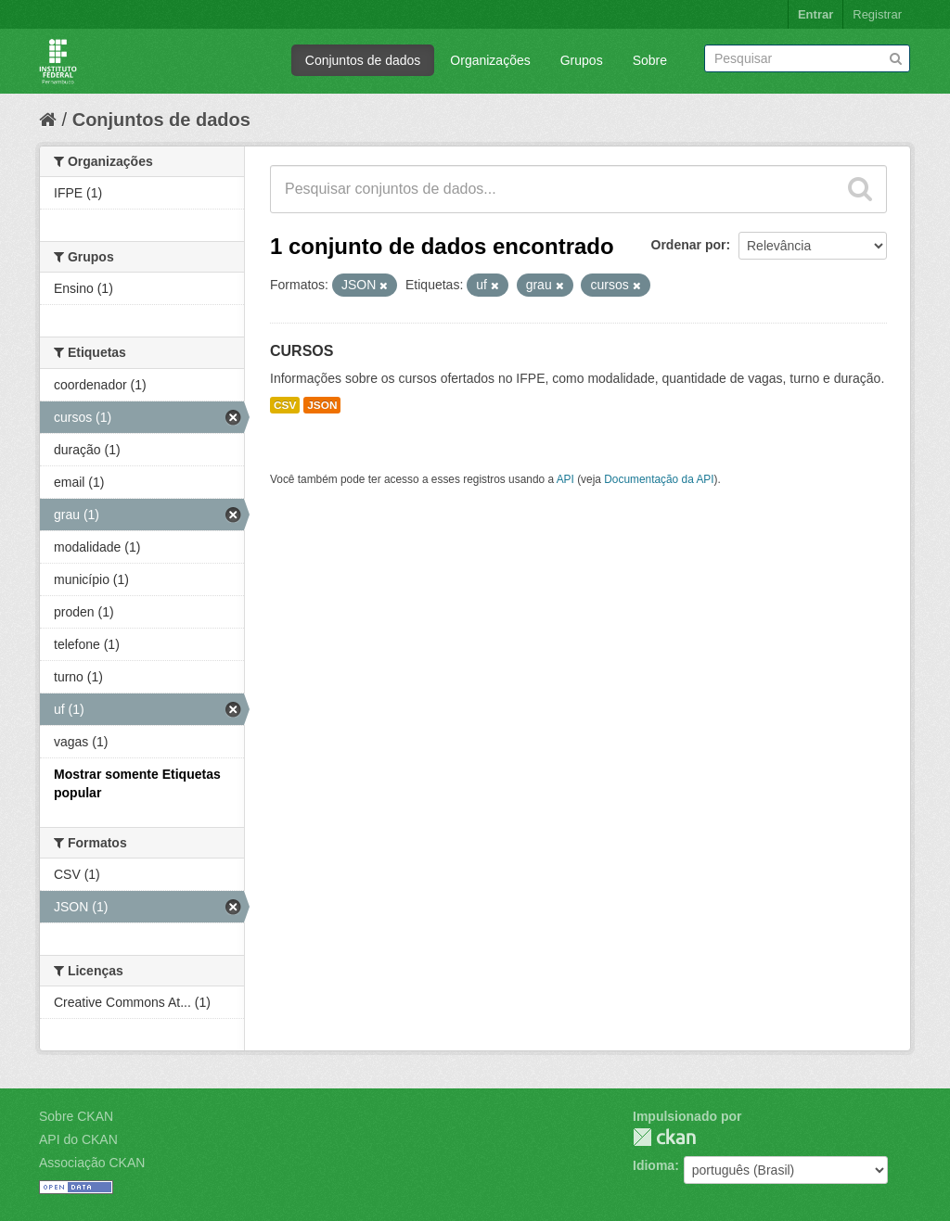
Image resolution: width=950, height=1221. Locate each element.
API (565, 479)
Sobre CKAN (76, 1116)
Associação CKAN (92, 1162)
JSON (322, 405)
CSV (285, 405)
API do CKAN (78, 1139)
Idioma (653, 1165)
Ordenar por (688, 244)
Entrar (815, 14)
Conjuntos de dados (363, 60)
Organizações (490, 60)
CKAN (664, 1137)
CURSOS (301, 351)
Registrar (877, 14)
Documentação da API (658, 479)
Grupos (581, 60)
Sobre (650, 60)
